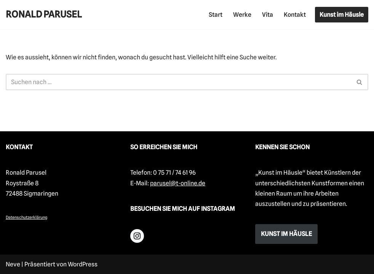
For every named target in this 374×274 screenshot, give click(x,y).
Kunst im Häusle (342, 14)
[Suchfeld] (178, 82)
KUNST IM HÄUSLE (286, 233)
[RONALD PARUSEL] (44, 14)
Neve (13, 264)
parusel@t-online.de (177, 183)
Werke (242, 14)
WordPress (82, 264)
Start (215, 14)
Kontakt (295, 14)
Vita (267, 14)
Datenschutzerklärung (26, 217)
